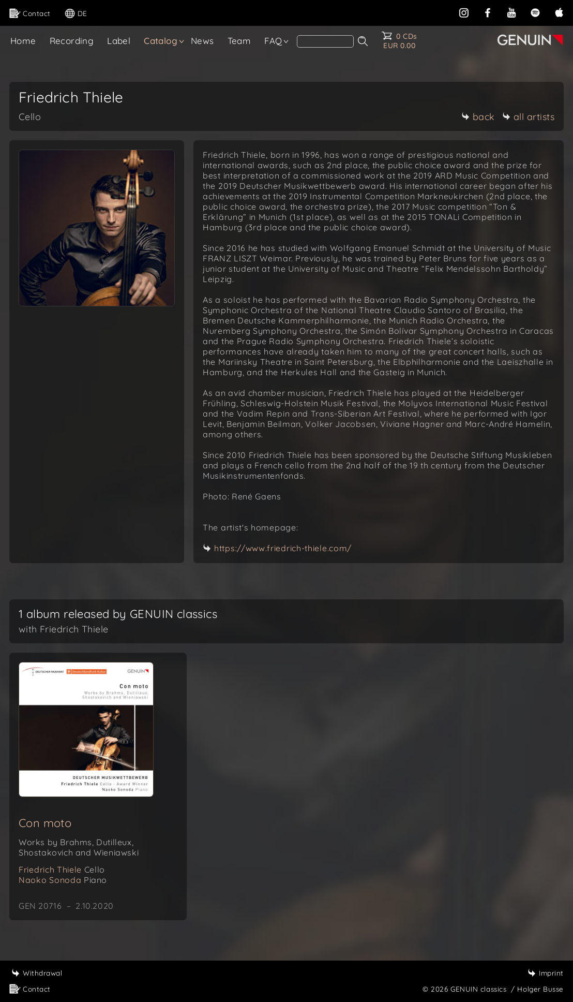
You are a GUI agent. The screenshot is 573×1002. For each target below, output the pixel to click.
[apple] (559, 11)
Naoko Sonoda (63, 880)
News (202, 40)
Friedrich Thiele (62, 869)
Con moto (45, 823)
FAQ (273, 40)
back (478, 117)
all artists (528, 117)
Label (118, 40)
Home (23, 40)
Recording (72, 40)
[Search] (325, 41)
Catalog (160, 40)
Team (239, 40)
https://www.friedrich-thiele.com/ (283, 548)
